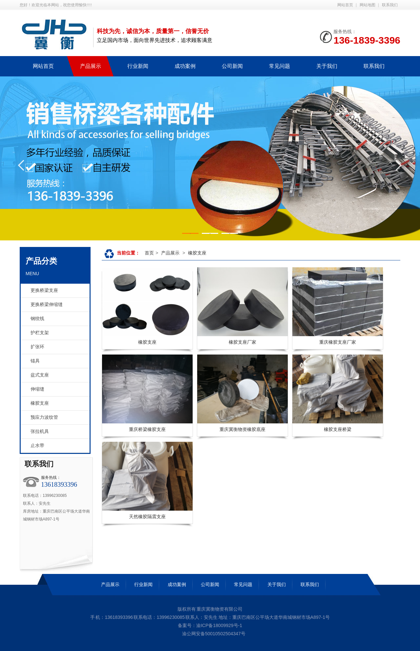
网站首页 (345, 5)
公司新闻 (210, 584)
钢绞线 (37, 318)
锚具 (35, 360)
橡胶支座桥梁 (337, 429)
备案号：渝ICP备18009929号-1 (210, 625)
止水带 (37, 445)
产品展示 (170, 252)
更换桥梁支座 (44, 290)
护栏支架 (40, 332)
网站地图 (367, 5)
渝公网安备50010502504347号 (213, 633)
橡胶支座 (40, 403)
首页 (149, 252)
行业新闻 (143, 584)
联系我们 (390, 5)
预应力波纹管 (44, 417)
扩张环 (37, 346)
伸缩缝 (37, 389)
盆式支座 (40, 375)
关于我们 (276, 584)
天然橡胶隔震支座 (147, 516)
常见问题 (243, 584)
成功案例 (177, 584)
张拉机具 (40, 431)
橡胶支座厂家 (242, 342)
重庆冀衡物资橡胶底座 (242, 429)
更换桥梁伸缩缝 (47, 304)
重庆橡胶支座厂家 (337, 342)
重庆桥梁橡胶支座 (147, 429)
